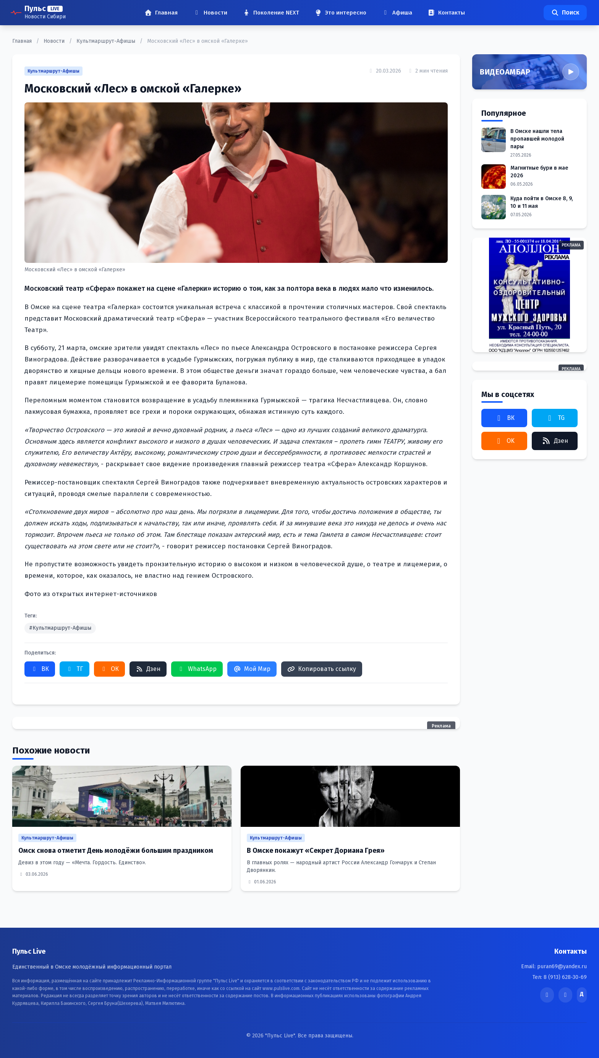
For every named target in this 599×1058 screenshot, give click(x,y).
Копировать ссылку (321, 668)
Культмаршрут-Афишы (106, 41)
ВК (40, 668)
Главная (22, 41)
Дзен (148, 668)
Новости (55, 41)
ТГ (74, 668)
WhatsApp (197, 668)
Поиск (565, 12)
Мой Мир (251, 668)
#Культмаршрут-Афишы (60, 628)
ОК (109, 668)
